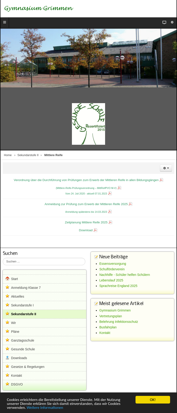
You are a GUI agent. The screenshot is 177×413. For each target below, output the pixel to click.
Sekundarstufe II (28, 155)
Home (8, 155)
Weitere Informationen (45, 407)
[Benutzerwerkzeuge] (166, 168)
